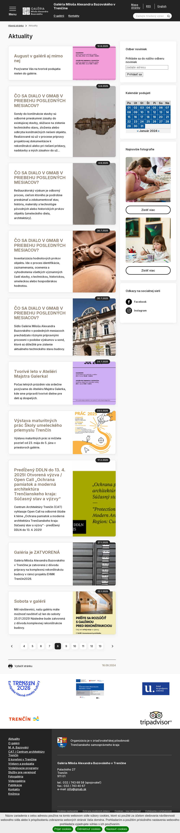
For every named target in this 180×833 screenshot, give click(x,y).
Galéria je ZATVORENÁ (37, 552)
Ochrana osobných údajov (96, 811)
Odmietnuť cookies (89, 829)
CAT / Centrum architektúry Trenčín (26, 753)
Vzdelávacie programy (23, 768)
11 (83, 646)
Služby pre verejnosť (22, 772)
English (162, 6)
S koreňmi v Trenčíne (22, 759)
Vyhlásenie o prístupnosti (158, 811)
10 (74, 646)
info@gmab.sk (76, 789)
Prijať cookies (62, 829)
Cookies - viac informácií (128, 811)
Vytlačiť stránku (20, 666)
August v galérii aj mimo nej (38, 58)
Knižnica (14, 793)
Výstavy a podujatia (21, 763)
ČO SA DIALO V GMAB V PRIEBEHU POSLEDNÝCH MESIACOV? (40, 100)
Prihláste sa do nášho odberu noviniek (145, 60)
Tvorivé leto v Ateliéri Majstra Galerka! (35, 374)
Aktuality (14, 739)
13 (100, 646)
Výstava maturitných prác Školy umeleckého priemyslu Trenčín (38, 425)
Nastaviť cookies (116, 829)
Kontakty (73, 15)
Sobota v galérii (29, 601)
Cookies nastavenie (67, 811)
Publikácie (15, 785)
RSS (148, 6)
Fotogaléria (15, 776)
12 (91, 646)
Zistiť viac (148, 210)
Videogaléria (16, 781)
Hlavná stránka (16, 25)
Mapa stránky (135, 6)
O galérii (59, 15)
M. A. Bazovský (18, 747)
